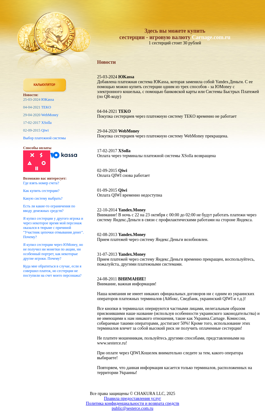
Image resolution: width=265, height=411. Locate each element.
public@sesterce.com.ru (132, 408)
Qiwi (45, 130)
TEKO (46, 107)
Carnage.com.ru (211, 37)
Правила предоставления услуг (132, 398)
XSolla (46, 122)
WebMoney (50, 115)
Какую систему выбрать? (43, 198)
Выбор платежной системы (44, 138)
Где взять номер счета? (41, 183)
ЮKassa (47, 99)
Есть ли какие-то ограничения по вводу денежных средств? (49, 208)
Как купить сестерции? (41, 191)
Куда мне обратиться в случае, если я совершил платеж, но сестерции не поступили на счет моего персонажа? (52, 271)
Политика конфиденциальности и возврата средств (132, 403)
